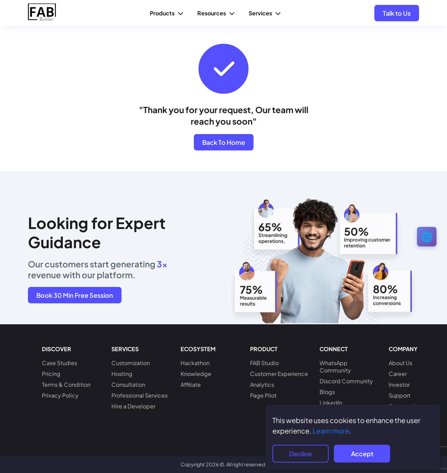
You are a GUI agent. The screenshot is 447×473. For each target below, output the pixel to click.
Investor (399, 384)
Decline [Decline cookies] (300, 454)
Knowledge (196, 373)
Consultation (128, 384)
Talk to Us (397, 13)
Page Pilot (263, 395)
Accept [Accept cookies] (362, 454)
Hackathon (195, 363)
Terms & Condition (66, 384)
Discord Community (346, 381)
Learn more (331, 430)
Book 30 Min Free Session (74, 295)
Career (398, 373)
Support (399, 395)
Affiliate (191, 384)
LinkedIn (331, 402)
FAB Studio (264, 363)
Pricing (51, 373)
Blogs (327, 392)
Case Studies (59, 363)
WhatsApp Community (335, 366)
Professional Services (139, 395)
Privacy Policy (60, 395)
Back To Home (223, 142)
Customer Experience (279, 373)
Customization (130, 363)
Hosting (121, 373)
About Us (400, 363)
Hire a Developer (133, 406)
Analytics (262, 384)
